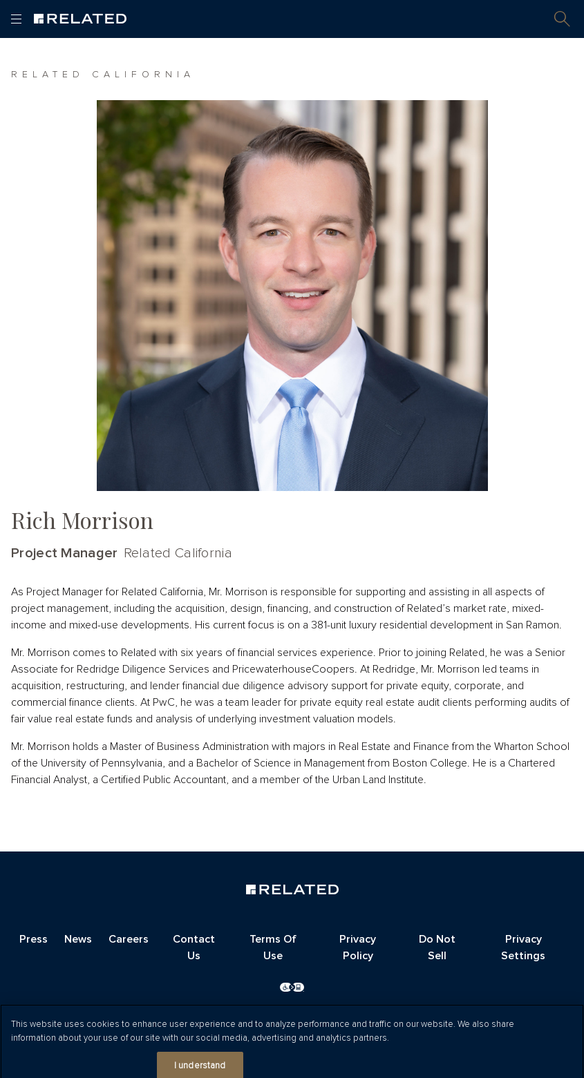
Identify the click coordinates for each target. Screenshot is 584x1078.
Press (33, 939)
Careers (129, 939)
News (78, 939)
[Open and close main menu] (16, 19)
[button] (562, 19)
